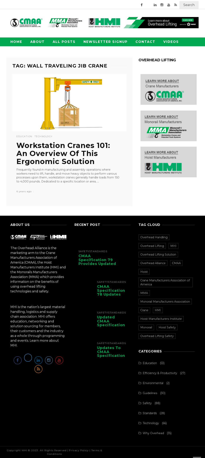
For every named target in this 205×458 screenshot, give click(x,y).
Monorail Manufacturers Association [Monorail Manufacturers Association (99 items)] (165, 301)
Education (24, 136)
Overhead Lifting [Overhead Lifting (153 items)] (152, 246)
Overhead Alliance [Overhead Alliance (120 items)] (153, 263)
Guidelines (150, 393)
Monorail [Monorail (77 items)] (146, 327)
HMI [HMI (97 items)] (158, 310)
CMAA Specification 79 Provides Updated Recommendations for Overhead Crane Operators (98, 266)
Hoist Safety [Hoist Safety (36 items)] (167, 327)
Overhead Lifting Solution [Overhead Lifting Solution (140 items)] (158, 254)
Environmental (153, 383)
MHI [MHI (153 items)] (173, 246)
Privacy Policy (79, 450)
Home (16, 42)
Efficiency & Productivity (160, 373)
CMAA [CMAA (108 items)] (176, 263)
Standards (98, 251)
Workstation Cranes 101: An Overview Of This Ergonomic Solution (63, 153)
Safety (83, 251)
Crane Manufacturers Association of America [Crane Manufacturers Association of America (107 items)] (165, 282)
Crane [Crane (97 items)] (144, 310)
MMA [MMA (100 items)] (144, 293)
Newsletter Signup (105, 42)
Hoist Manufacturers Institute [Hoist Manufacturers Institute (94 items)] (161, 319)
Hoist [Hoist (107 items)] (144, 272)
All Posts (64, 42)
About (37, 42)
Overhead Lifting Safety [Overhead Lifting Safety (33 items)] (157, 336)
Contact (145, 42)
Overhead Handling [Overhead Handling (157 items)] (154, 237)
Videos (171, 42)
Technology (43, 136)
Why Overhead (153, 433)
